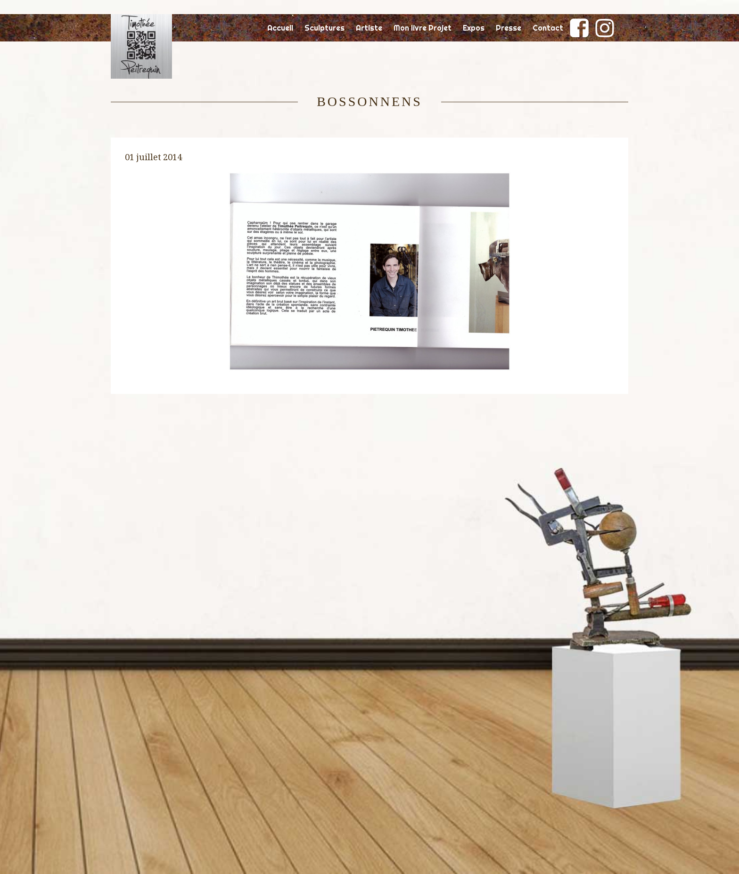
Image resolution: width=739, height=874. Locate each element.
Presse (508, 28)
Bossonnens (369, 101)
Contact (548, 28)
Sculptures (324, 28)
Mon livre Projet (423, 28)
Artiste (369, 28)
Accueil (280, 28)
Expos (473, 28)
